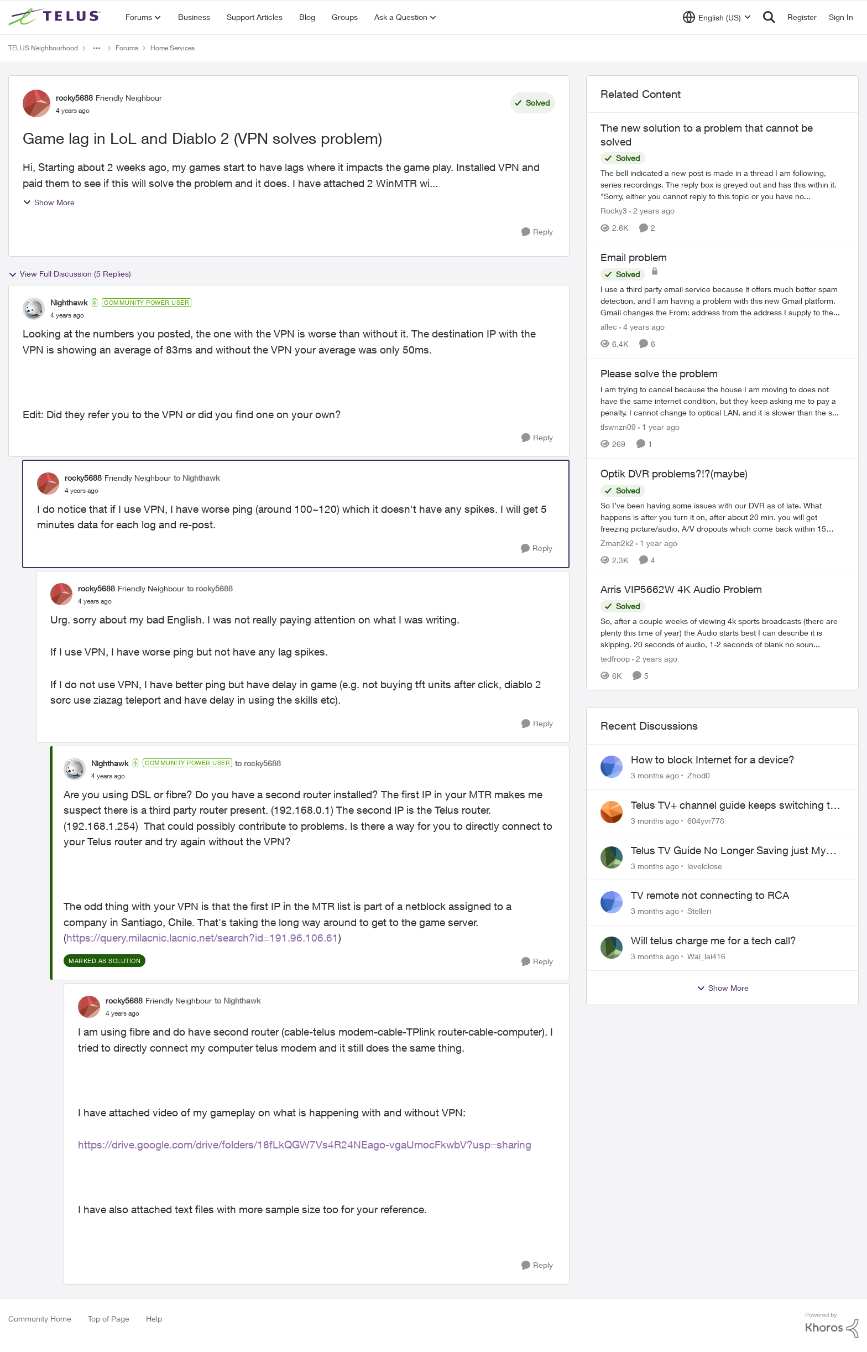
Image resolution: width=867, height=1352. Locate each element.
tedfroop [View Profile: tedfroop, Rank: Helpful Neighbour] (615, 658)
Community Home (39, 1318)
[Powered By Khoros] (832, 1325)
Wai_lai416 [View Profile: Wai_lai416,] (706, 956)
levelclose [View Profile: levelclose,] (704, 865)
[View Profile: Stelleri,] (611, 902)
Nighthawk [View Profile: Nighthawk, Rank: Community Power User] (68, 302)
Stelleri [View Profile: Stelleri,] (699, 911)
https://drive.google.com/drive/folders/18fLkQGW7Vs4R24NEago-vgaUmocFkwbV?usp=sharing (304, 1144)
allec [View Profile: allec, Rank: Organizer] (608, 326)
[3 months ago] (655, 775)
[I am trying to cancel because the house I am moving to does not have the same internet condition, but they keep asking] (722, 400)
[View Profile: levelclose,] (611, 857)
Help (154, 1318)
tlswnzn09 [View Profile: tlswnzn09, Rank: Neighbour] (618, 426)
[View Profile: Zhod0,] (611, 767)
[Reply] (537, 232)
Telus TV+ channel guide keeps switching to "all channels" (733, 805)
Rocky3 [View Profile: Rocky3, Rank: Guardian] (613, 210)
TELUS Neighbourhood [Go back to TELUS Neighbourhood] (43, 48)
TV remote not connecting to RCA (710, 895)
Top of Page (108, 1318)
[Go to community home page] (55, 17)
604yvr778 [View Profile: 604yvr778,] (705, 820)
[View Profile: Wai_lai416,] (611, 948)
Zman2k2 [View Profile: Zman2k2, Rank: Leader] (617, 542)
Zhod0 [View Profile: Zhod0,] (698, 775)
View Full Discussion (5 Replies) (69, 274)
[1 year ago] (659, 427)
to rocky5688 (210, 588)
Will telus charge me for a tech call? (713, 940)
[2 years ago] (652, 210)
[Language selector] (717, 17)
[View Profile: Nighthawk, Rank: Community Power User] (34, 309)
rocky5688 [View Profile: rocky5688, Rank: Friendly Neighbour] (74, 97)
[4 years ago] (642, 326)
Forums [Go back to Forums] (127, 48)
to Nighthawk (197, 477)
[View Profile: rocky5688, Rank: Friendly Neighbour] (36, 103)
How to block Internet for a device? (713, 759)
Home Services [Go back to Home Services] (172, 48)
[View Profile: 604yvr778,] (611, 812)
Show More (49, 202)
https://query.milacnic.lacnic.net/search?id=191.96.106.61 (202, 938)
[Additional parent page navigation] (96, 48)
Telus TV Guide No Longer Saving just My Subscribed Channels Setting (728, 850)
